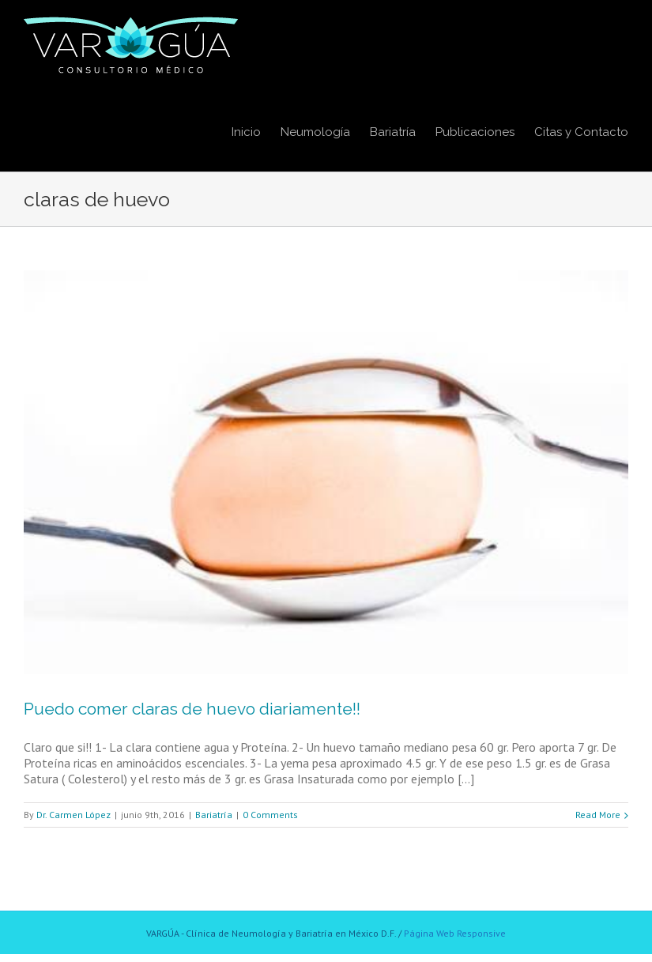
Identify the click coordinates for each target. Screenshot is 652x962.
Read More (597, 815)
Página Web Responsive (455, 933)
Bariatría (213, 815)
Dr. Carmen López (73, 815)
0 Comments (270, 815)
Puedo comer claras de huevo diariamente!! (192, 709)
